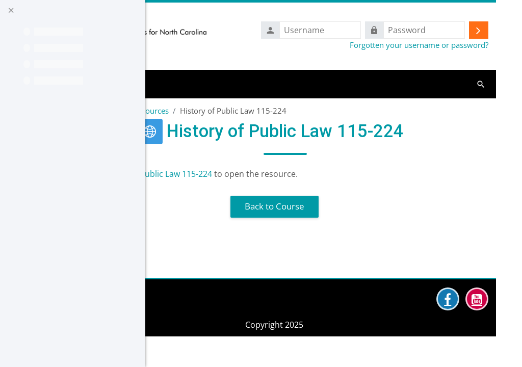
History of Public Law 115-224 (251, 173)
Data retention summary (203, 352)
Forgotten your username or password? (419, 44)
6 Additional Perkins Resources (209, 110)
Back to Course (322, 206)
